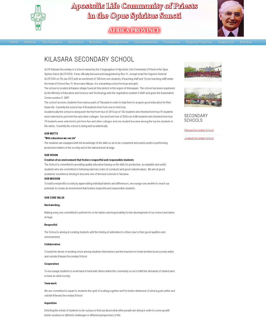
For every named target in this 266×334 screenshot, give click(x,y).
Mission (94, 42)
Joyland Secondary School (199, 138)
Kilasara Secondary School (199, 130)
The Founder (51, 42)
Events (245, 42)
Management (117, 42)
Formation (171, 42)
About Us (74, 42)
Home (14, 42)
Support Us (226, 42)
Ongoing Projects (198, 42)
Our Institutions (145, 42)
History (29, 42)
